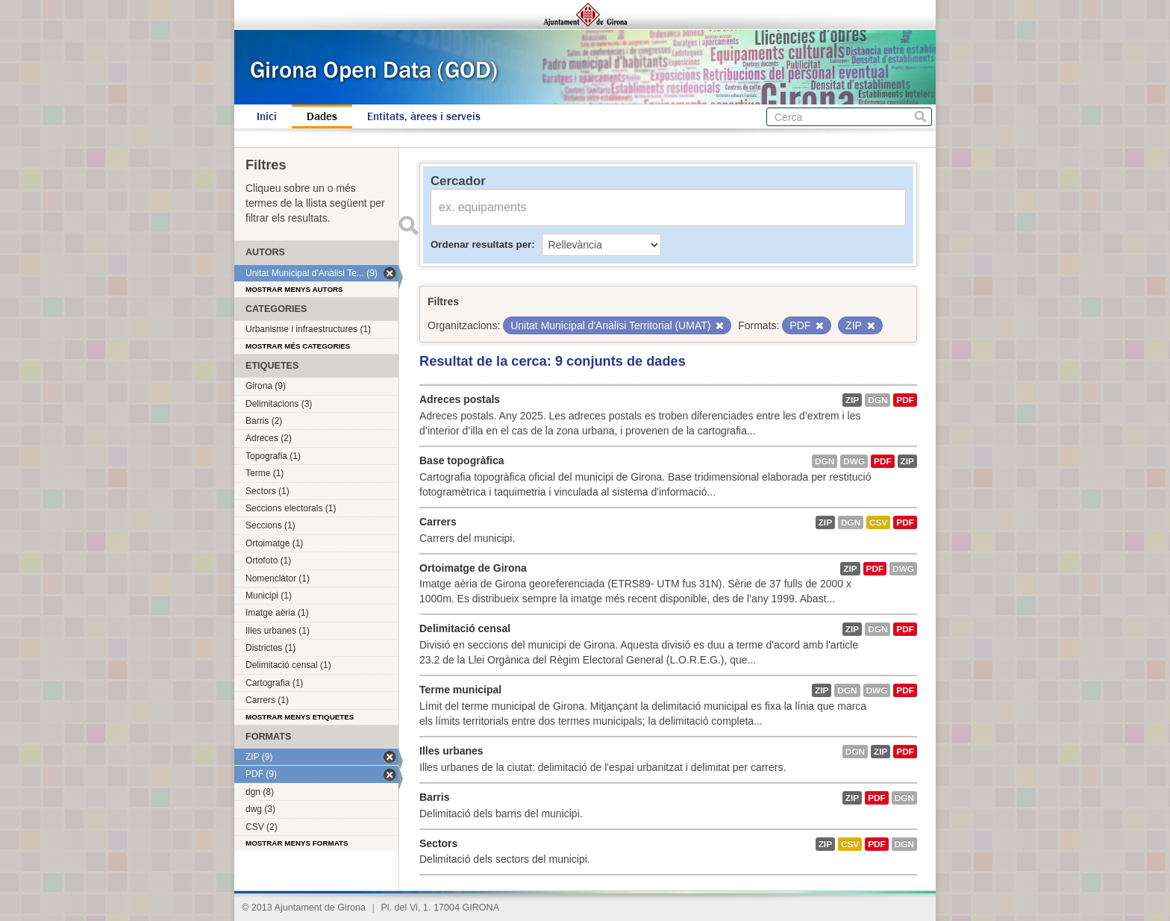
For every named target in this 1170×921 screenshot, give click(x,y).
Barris (434, 797)
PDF (905, 400)
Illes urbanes (451, 751)
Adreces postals (459, 399)
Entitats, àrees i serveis (424, 116)
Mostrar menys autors (294, 289)
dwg (854, 461)
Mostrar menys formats (296, 843)
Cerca (920, 116)
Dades (322, 116)
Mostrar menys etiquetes (299, 717)
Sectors (438, 843)
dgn (877, 400)
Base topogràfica (461, 460)
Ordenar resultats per (481, 244)
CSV (878, 522)
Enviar (408, 225)
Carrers (438, 522)
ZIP (852, 400)
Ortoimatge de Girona (473, 568)
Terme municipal (460, 690)
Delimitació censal (464, 628)
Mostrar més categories (297, 346)
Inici (267, 116)
